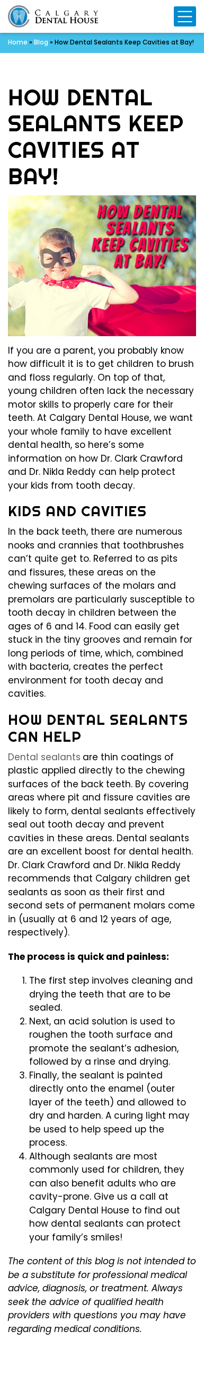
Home (18, 42)
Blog (41, 42)
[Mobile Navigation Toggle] (185, 16)
